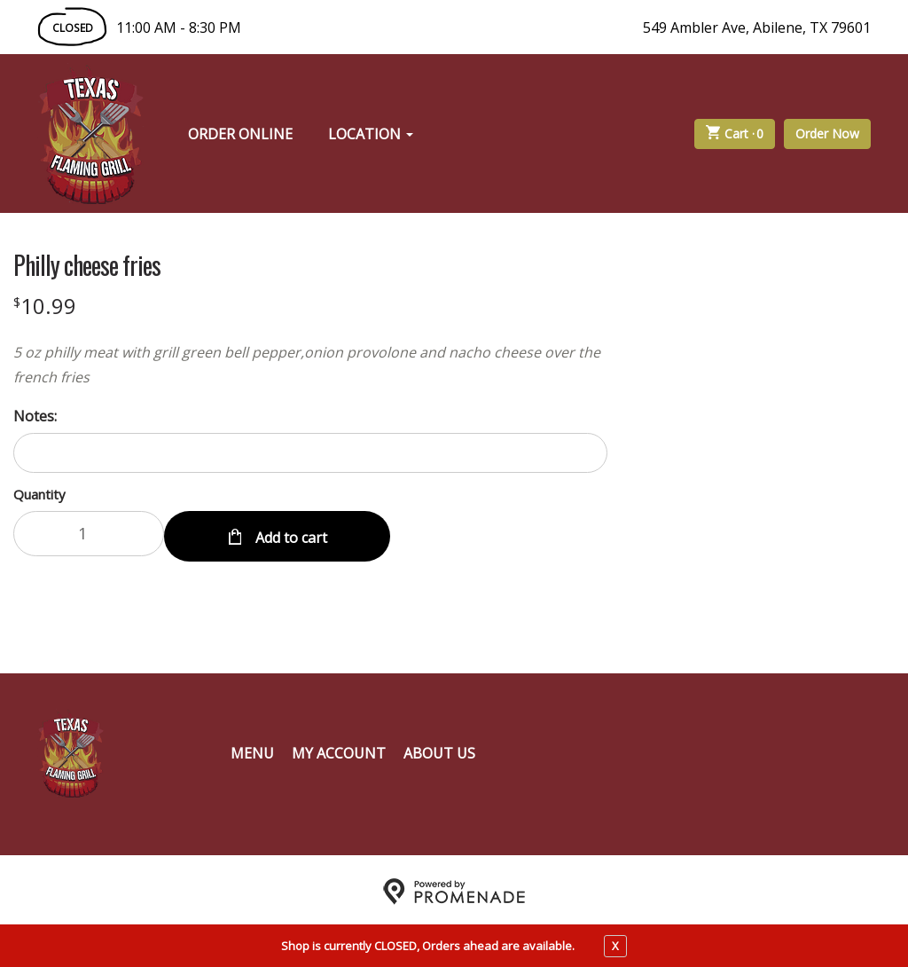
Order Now (827, 133)
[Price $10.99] (44, 305)
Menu (252, 749)
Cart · (735, 134)
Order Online (240, 134)
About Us (439, 749)
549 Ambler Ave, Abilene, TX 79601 (757, 27)
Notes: (35, 416)
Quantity (39, 494)
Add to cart (289, 533)
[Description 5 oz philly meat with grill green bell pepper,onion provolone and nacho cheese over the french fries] (310, 364)
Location (370, 134)
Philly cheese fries (86, 265)
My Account (339, 749)
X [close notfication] (615, 946)
